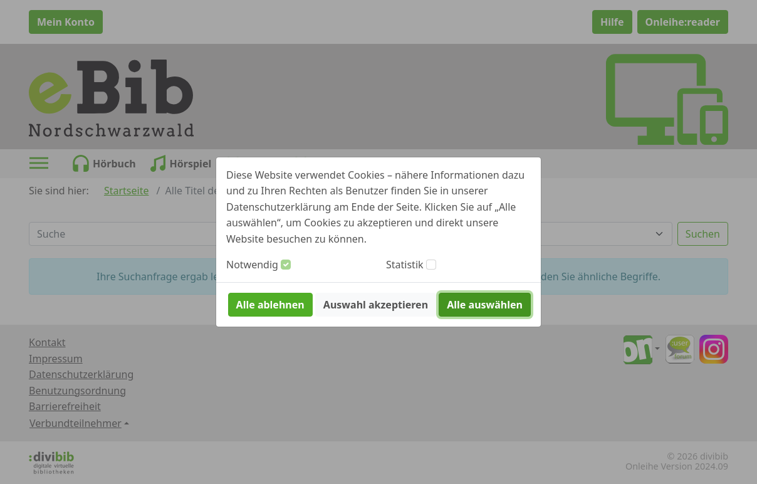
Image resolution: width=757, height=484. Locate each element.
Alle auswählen (485, 305)
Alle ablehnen (270, 305)
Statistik (405, 264)
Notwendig (252, 264)
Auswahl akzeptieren (375, 305)
